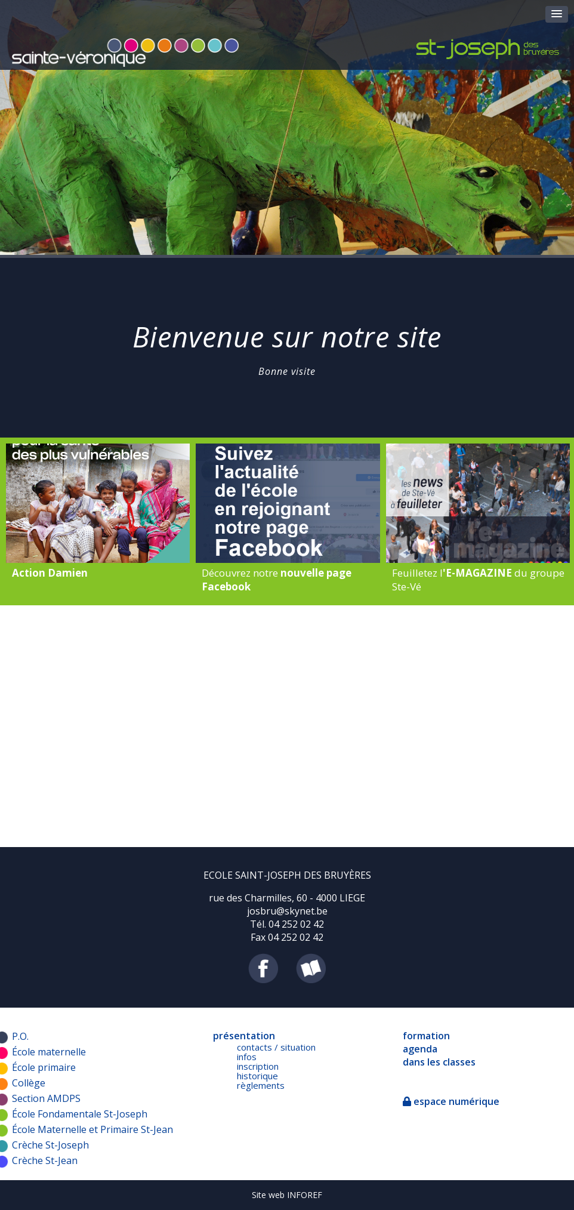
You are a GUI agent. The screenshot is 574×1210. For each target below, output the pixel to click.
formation (426, 1035)
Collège (28, 1082)
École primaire (44, 1067)
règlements (261, 1085)
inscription (258, 1066)
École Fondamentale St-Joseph (79, 1113)
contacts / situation (276, 1047)
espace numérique (451, 1101)
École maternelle (49, 1051)
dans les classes (439, 1062)
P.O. (20, 1036)
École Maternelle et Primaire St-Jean (92, 1129)
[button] (556, 14)
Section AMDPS (46, 1098)
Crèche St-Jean (45, 1160)
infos (247, 1057)
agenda (420, 1048)
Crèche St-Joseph (50, 1144)
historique (257, 1076)
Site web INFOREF (287, 1194)
